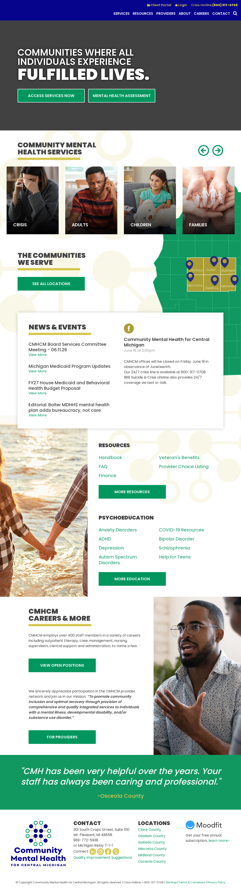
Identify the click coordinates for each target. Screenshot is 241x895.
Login (182, 5)
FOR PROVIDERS (62, 737)
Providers (166, 13)
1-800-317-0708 (152, 882)
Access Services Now (51, 95)
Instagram (100, 851)
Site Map (171, 882)
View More (38, 354)
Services (121, 13)
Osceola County (152, 861)
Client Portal (161, 5)
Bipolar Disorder (176, 539)
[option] (33, 200)
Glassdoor (115, 851)
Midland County (151, 855)
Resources (143, 13)
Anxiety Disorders (118, 530)
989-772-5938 (85, 840)
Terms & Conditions (192, 882)
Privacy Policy (216, 882)
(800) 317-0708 (214, 5)
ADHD (105, 539)
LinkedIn (92, 851)
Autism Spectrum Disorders (118, 560)
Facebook (108, 851)
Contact (221, 13)
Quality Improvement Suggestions (102, 857)
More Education (132, 579)
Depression (111, 548)
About (185, 13)
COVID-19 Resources (181, 530)
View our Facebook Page (129, 328)
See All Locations (51, 283)
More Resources (132, 491)
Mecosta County (152, 848)
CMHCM (26, 10)
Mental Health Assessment (122, 95)
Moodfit (204, 825)
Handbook (110, 457)
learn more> (219, 840)
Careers (201, 13)
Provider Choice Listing (184, 466)
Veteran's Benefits (179, 457)
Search (235, 13)
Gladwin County (151, 835)
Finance (107, 475)
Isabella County (151, 842)
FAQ (103, 466)
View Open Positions (62, 665)
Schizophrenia (174, 548)
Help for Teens (175, 557)
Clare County (149, 829)
